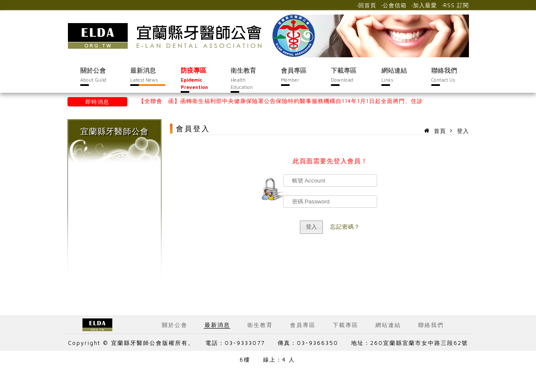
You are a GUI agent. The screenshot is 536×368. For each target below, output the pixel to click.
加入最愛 (425, 5)
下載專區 (345, 324)
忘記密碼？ (345, 226)
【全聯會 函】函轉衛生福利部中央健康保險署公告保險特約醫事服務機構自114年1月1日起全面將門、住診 (280, 100)
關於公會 (174, 324)
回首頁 (367, 5)
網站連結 (388, 324)
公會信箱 (395, 5)
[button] (311, 227)
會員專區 (303, 324)
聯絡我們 (431, 324)
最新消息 (217, 324)
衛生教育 (260, 324)
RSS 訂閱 (456, 5)
